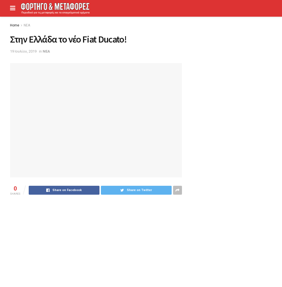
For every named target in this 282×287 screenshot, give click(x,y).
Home (14, 25)
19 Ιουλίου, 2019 (23, 51)
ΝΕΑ (27, 25)
